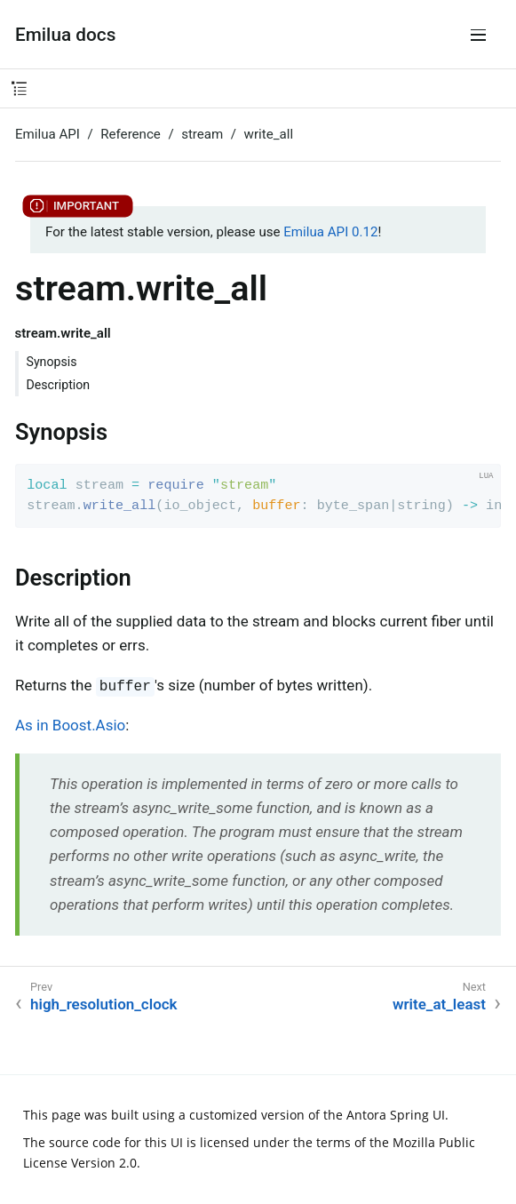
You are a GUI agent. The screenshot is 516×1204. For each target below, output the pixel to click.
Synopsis (52, 362)
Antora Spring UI (395, 1114)
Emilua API (47, 134)
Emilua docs (65, 34)
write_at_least (439, 1004)
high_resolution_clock (104, 1004)
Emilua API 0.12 (330, 232)
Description (59, 385)
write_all (269, 134)
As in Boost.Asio (70, 725)
